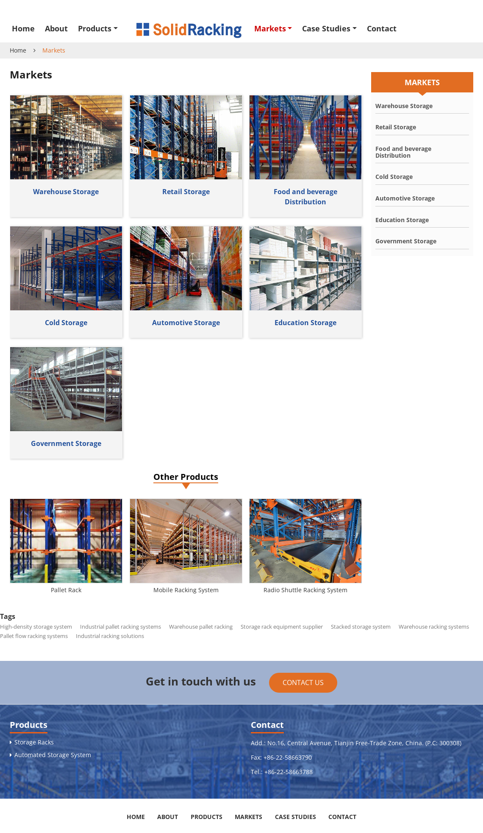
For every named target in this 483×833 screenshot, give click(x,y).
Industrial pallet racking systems (120, 626)
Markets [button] (270, 28)
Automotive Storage (186, 322)
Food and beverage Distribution (305, 196)
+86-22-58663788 (288, 772)
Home (23, 28)
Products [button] (94, 28)
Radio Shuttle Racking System (305, 590)
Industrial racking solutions (110, 635)
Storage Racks (34, 742)
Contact (382, 28)
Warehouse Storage (66, 191)
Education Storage (305, 322)
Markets (248, 817)
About (56, 28)
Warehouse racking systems (434, 626)
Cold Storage (66, 322)
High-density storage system (36, 626)
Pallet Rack (66, 590)
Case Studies (295, 817)
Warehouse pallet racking (201, 626)
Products (28, 724)
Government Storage (66, 443)
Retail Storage (186, 191)
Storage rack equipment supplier (282, 626)
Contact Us (303, 682)
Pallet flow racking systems (34, 635)
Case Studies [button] (326, 28)
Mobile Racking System (186, 590)
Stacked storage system (361, 626)
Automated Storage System (52, 755)
